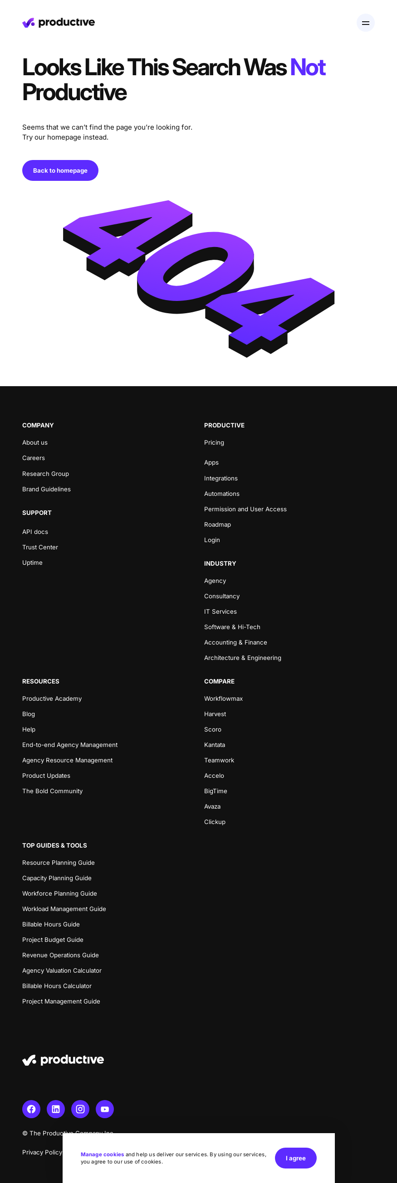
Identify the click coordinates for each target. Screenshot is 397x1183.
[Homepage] (58, 22)
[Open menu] (366, 23)
